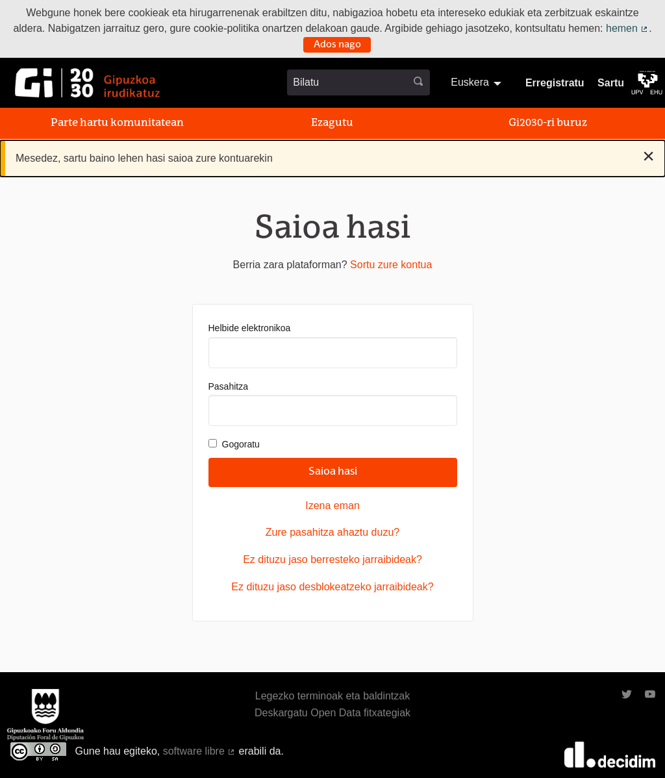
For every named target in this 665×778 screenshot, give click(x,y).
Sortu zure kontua (391, 264)
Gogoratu (234, 444)
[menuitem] (478, 82)
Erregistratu (554, 82)
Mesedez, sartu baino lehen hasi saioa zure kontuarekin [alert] (335, 156)
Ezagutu (332, 123)
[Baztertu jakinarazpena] (648, 155)
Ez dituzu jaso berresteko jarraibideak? (332, 559)
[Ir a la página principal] (87, 82)
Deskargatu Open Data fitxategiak (332, 712)
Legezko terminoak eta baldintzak (332, 695)
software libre (199, 751)
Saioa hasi (332, 472)
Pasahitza (332, 403)
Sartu (610, 82)
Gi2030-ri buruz (547, 123)
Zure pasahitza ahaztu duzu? (332, 532)
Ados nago (337, 44)
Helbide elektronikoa (332, 345)
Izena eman (332, 505)
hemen (627, 28)
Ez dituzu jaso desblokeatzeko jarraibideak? (332, 586)
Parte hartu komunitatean (117, 123)
